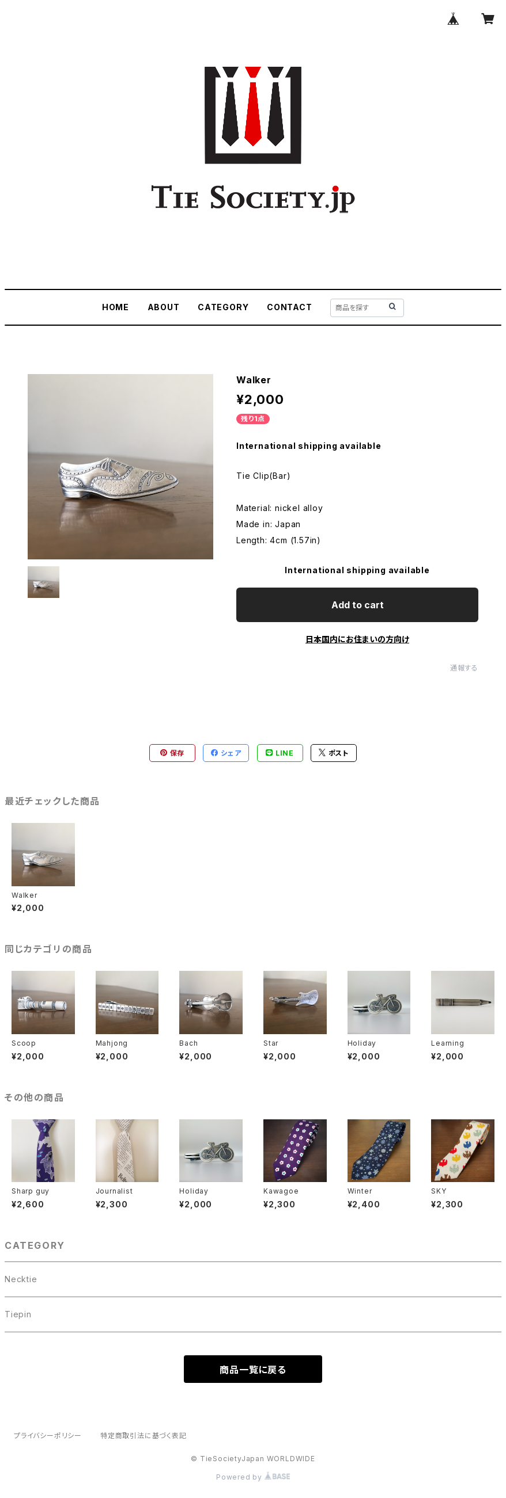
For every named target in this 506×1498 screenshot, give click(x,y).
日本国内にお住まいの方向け (357, 639)
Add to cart (357, 605)
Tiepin (18, 1314)
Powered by (253, 1477)
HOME (115, 307)
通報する (464, 668)
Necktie (21, 1279)
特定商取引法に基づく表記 (143, 1435)
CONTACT (289, 307)
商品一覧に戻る (253, 1369)
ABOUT (164, 307)
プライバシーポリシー (48, 1435)
